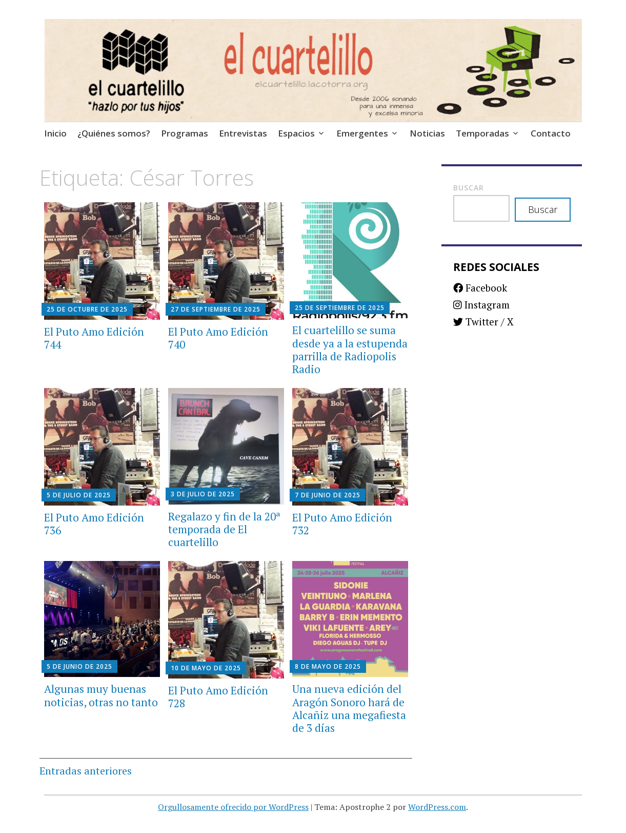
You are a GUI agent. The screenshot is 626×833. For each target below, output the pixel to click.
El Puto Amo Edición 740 (218, 338)
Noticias (427, 133)
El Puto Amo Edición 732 (342, 523)
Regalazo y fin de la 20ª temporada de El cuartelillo (224, 529)
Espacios (296, 133)
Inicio (55, 133)
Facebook (480, 287)
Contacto (551, 133)
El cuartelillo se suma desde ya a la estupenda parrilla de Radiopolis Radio (350, 349)
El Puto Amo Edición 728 (218, 696)
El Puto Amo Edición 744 (94, 338)
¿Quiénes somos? (113, 133)
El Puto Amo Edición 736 (94, 523)
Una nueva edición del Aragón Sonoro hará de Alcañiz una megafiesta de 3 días (349, 708)
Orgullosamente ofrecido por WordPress (233, 806)
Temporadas (482, 133)
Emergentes (362, 133)
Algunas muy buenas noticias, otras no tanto (101, 695)
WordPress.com (437, 806)
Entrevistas (243, 133)
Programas (184, 133)
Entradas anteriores (85, 771)
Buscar (468, 187)
